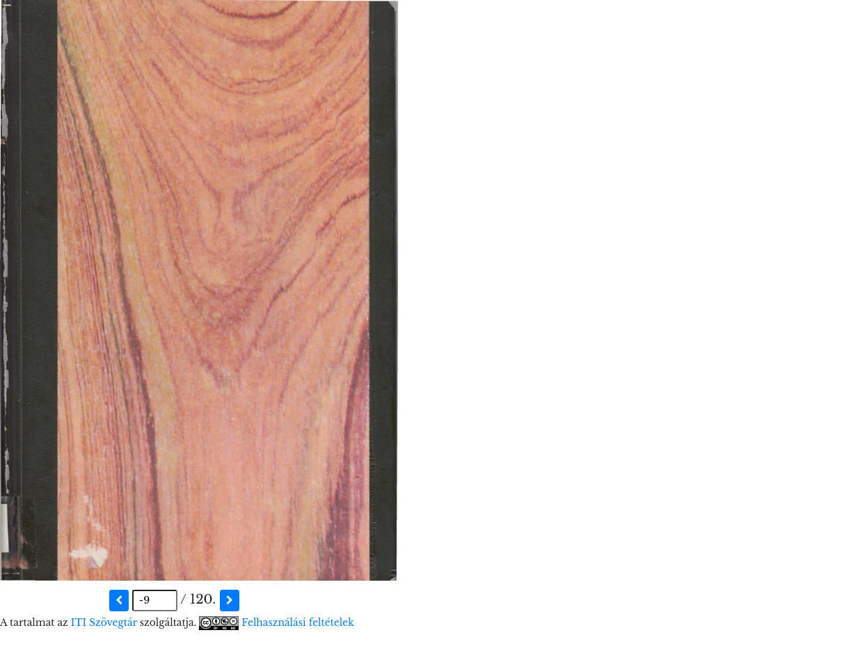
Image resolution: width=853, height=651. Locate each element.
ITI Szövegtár (104, 623)
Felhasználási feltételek (297, 623)
